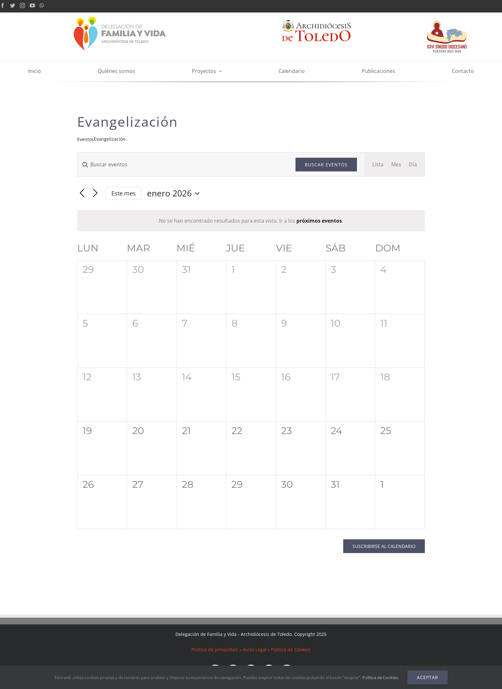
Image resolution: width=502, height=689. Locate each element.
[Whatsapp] (42, 5)
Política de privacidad (215, 649)
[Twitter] (12, 5)
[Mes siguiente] (95, 193)
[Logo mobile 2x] (120, 15)
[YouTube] (32, 5)
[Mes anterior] (82, 193)
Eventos (85, 139)
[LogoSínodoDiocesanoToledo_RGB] (447, 15)
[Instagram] (22, 5)
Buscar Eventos (326, 165)
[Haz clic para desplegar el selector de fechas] (175, 193)
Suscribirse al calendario (384, 546)
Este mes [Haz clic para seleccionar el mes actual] (123, 193)
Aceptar (427, 677)
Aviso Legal (255, 649)
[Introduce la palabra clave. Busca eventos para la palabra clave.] (182, 164)
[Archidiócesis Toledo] (316, 15)
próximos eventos (319, 220)
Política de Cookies (291, 649)
